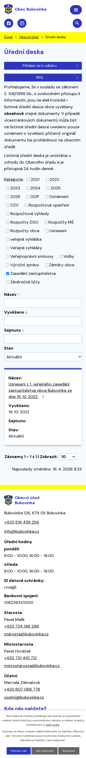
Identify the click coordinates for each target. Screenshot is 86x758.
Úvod (8, 37)
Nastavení (68, 751)
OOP (34, 196)
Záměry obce (61, 265)
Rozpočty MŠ (61, 222)
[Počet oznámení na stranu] (67, 456)
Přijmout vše (19, 751)
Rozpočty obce (24, 231)
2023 (15, 188)
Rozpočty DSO (24, 222)
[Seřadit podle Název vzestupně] (19, 293)
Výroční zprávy (24, 265)
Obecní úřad (29, 37)
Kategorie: (13, 179)
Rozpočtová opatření (49, 205)
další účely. (53, 725)
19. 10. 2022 (18, 412)
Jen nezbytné (44, 751)
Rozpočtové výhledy (29, 213)
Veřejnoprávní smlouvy (31, 256)
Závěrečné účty (25, 282)
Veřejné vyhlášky (26, 248)
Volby (69, 256)
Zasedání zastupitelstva (33, 273)
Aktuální (16, 436)
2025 (56, 188)
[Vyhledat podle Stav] (43, 356)
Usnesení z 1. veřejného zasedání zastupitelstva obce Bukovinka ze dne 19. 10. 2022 (40, 390)
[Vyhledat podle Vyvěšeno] (43, 321)
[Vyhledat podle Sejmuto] (43, 338)
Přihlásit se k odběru (51, 65)
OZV (14, 205)
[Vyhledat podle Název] (43, 303)
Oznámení (58, 196)
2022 (54, 179)
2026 (15, 196)
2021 (35, 179)
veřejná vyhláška (26, 239)
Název (10, 294)
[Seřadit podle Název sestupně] (19, 295)
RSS (58, 77)
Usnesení (58, 231)
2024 (35, 188)
